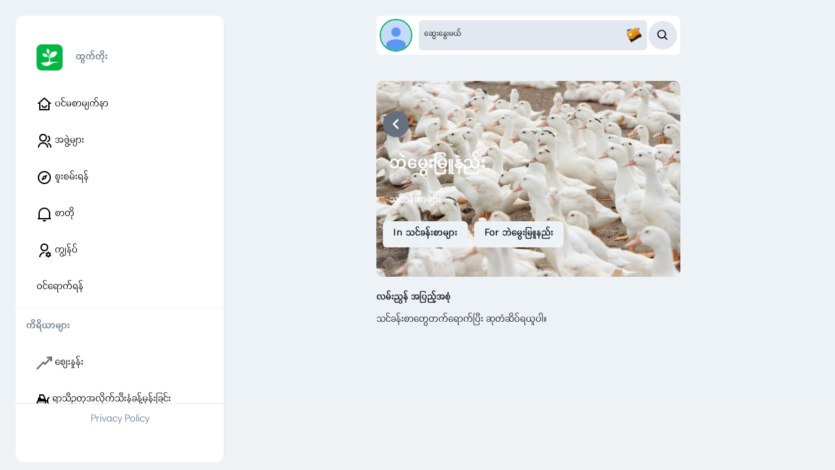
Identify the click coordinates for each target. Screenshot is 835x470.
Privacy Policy (120, 420)
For (519, 234)
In (425, 234)
